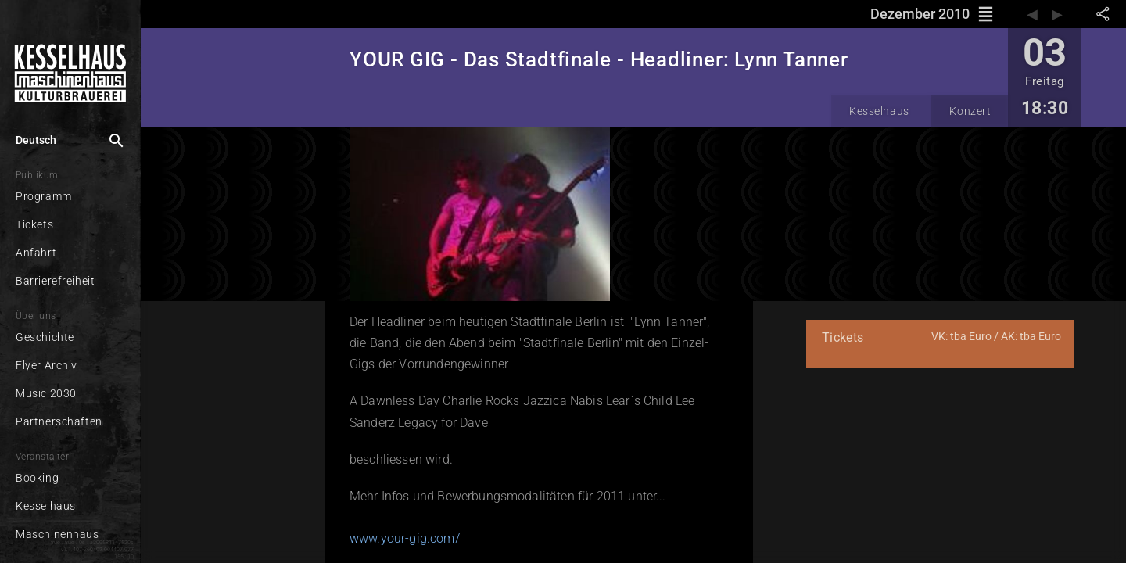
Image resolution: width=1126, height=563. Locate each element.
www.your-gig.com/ (405, 538)
